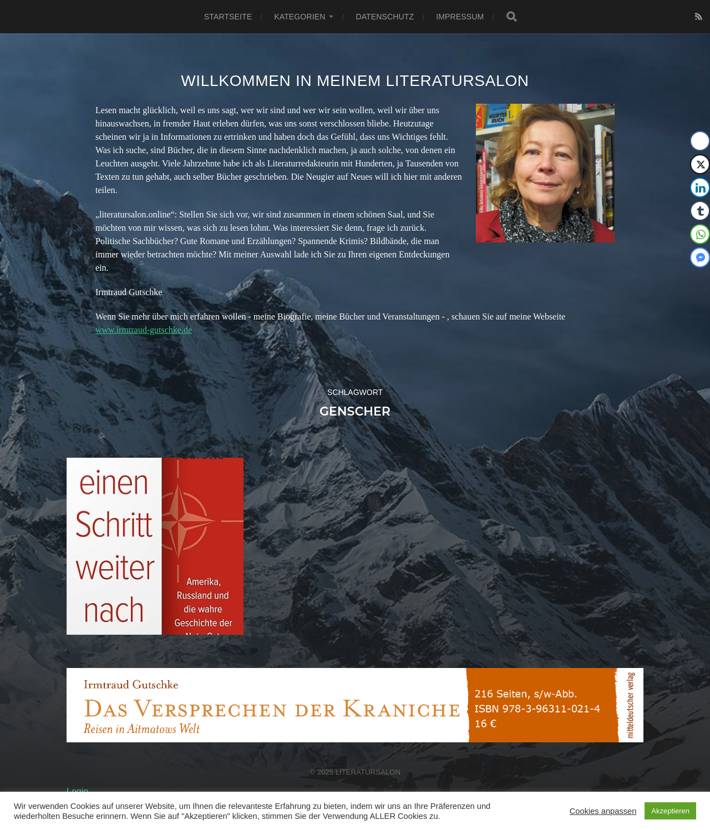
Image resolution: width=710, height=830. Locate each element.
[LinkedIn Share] (700, 188)
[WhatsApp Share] (700, 234)
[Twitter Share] (700, 164)
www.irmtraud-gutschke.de (143, 330)
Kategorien (299, 16)
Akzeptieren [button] (670, 811)
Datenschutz (385, 16)
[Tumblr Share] (700, 211)
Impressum (460, 16)
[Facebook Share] (700, 141)
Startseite (228, 16)
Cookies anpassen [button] (603, 811)
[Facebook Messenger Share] (700, 257)
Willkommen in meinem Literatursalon (355, 80)
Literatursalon (368, 772)
